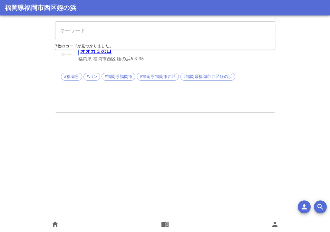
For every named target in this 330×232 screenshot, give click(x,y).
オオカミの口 (96, 51)
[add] (304, 206)
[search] (320, 206)
